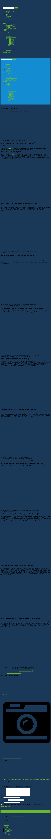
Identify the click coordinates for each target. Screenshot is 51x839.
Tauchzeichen (11, 40)
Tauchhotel (9, 673)
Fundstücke (8, 19)
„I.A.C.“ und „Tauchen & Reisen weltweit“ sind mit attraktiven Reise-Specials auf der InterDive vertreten (26, 779)
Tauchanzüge (11, 43)
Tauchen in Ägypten (5, 206)
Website (2, 803)
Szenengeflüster (9, 15)
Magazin (5, 10)
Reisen (7, 14)
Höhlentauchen (11, 46)
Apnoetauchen (11, 44)
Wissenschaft (8, 18)
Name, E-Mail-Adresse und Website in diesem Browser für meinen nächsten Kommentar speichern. (23, 806)
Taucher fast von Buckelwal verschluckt (12, 758)
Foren (4, 23)
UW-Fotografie (7, 835)
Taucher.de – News (10, 11)
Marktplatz (5, 29)
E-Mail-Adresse (4, 801)
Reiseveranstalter (26, 671)
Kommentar (3, 797)
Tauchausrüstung (9, 27)
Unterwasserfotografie (7, 22)
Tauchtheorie (8, 32)
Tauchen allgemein (9, 25)
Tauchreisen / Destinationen (11, 26)
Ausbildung (8, 12)
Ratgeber (5, 20)
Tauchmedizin (8, 16)
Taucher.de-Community (10, 24)
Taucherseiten (8, 50)
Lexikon (4, 30)
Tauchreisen (13, 673)
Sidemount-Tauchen (12, 47)
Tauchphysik (8, 33)
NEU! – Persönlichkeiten (11, 37)
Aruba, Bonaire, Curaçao (25, 469)
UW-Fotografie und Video (11, 28)
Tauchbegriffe (8, 36)
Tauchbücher (11, 41)
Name (2, 799)
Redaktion (4, 111)
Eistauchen (10, 45)
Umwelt (7, 17)
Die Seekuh (5, 694)
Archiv (4, 106)
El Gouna (14, 154)
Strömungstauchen (12, 48)
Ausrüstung (8, 13)
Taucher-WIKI (8, 38)
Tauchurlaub (18, 673)
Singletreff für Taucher (7, 52)
